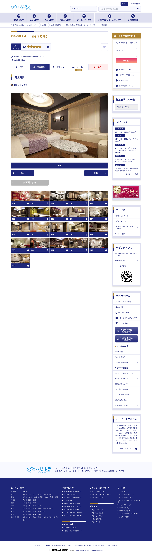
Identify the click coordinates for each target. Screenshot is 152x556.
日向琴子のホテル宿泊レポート (73, 531)
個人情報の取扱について (62, 545)
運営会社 (38, 545)
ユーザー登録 (134, 4)
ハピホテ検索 (123, 296)
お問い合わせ (112, 545)
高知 (39, 514)
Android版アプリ (126, 266)
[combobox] (116, 9)
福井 (34, 503)
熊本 (39, 517)
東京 (24, 497)
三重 (39, 506)
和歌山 (51, 508)
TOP (19, 67)
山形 (34, 494)
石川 (24, 503)
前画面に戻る (24, 182)
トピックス (122, 122)
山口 (44, 511)
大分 (44, 517)
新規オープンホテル (97, 510)
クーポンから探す (84, 17)
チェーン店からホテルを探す (72, 515)
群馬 (56, 497)
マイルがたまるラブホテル (71, 506)
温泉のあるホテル (126, 400)
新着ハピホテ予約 (96, 516)
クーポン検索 (126, 352)
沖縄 (24, 520)
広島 (29, 511)
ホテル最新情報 (96, 519)
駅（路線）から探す (69, 494)
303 (100, 173)
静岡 (34, 506)
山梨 (29, 500)
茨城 (51, 497)
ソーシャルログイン (126, 70)
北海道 (25, 491)
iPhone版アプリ (126, 260)
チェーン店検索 (126, 357)
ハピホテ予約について (125, 497)
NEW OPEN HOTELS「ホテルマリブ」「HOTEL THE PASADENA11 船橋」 (126, 148)
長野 (34, 500)
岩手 (39, 494)
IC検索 (119, 307)
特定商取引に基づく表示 (83, 545)
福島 (50, 494)
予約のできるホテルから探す (109, 17)
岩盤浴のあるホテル (126, 384)
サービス (120, 210)
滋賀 (39, 508)
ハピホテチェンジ (124, 505)
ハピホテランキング (126, 216)
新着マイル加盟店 (96, 513)
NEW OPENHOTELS (69, 528)
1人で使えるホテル (126, 389)
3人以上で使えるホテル (126, 394)
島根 (39, 511)
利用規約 (48, 545)
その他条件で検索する (126, 405)
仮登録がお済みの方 (126, 86)
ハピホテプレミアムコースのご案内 (126, 228)
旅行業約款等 (99, 545)
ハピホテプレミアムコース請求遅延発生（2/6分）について (126, 168)
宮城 (44, 494)
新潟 (24, 500)
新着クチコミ (95, 522)
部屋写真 (39, 67)
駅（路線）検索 (122, 313)
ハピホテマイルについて (126, 221)
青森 (24, 494)
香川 (24, 514)
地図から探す (65, 17)
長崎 (34, 517)
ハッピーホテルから (126, 419)
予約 (97, 67)
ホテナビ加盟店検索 (126, 362)
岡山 (24, 511)
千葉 (41, 497)
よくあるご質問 (126, 234)
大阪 (24, 508)
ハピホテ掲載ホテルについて (127, 514)
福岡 (24, 517)
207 (18, 173)
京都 (34, 508)
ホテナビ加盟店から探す (71, 509)
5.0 (24, 47)
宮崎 (50, 517)
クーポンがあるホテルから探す (73, 512)
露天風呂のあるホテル (126, 378)
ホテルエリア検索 (123, 301)
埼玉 (35, 497)
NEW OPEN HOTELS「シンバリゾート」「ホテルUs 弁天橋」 (126, 158)
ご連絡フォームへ (125, 449)
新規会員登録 (123, 80)
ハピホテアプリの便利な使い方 (101, 494)
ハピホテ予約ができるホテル (124, 331)
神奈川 (30, 497)
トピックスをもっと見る (129, 174)
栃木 (46, 497)
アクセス (58, 67)
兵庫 (29, 508)
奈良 (44, 508)
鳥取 (34, 511)
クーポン (77, 67)
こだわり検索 (122, 323)
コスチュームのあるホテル (126, 373)
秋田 (29, 494)
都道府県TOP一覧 (125, 99)
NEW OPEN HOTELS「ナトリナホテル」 (126, 138)
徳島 (29, 514)
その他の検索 (133, 17)
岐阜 (29, 506)
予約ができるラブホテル (71, 503)
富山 (29, 503)
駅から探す (34, 17)
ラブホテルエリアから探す (126, 318)
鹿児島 (56, 517)
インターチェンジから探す (71, 491)
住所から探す (18, 17)
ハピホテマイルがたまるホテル (125, 339)
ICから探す (49, 17)
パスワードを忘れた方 (127, 75)
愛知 (24, 506)
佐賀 (29, 517)
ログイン (126, 61)
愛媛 (34, 514)
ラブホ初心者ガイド (97, 491)
